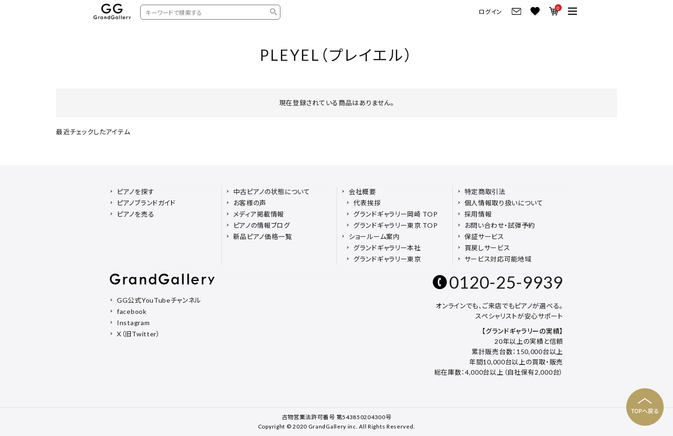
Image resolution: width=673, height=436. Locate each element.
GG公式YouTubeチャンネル (159, 300)
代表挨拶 (367, 203)
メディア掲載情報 (259, 214)
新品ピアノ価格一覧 (262, 236)
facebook (132, 311)
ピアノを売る (135, 214)
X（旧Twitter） (138, 334)
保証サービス (484, 236)
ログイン (490, 11)
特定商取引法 (485, 192)
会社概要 (362, 192)
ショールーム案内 (374, 236)
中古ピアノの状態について (271, 192)
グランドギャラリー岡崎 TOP (395, 214)
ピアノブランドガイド (146, 203)
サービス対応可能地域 (498, 259)
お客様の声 (250, 203)
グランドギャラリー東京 (387, 259)
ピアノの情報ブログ (261, 225)
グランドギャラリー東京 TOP (395, 225)
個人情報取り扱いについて (504, 203)
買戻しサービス (487, 248)
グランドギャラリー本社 (387, 248)
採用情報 (478, 214)
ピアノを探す (135, 192)
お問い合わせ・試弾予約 (500, 225)
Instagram (133, 323)
